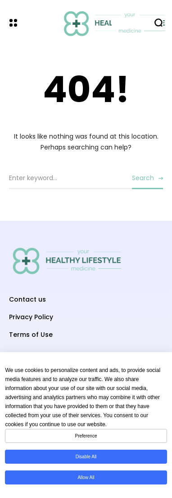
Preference (86, 435)
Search (143, 177)
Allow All (85, 477)
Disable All (86, 456)
